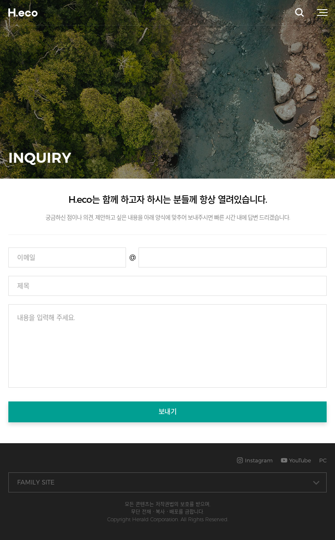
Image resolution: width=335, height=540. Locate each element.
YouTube (296, 460)
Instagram (255, 460)
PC (323, 460)
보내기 (168, 412)
